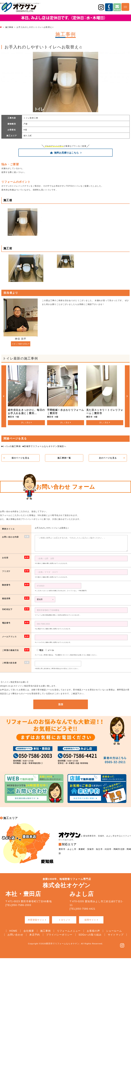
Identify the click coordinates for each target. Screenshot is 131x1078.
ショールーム (114, 930)
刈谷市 (105, 852)
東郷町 (81, 852)
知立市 (97, 852)
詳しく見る (25, 422)
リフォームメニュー (69, 930)
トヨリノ (63, 920)
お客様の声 (93, 930)
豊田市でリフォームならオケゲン (62, 943)
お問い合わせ (15, 934)
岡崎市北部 (116, 852)
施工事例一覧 (64, 458)
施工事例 (45, 930)
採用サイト (90, 920)
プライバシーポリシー (59, 934)
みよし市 (71, 852)
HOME (13, 930)
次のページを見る (107, 458)
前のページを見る (20, 458)
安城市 (89, 852)
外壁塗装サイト (36, 920)
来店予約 (34, 934)
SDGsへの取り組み (90, 934)
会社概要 (28, 930)
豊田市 (62, 852)
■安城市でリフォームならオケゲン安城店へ (41, 446)
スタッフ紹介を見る (19, 343)
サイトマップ (116, 934)
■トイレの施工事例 (10, 446)
